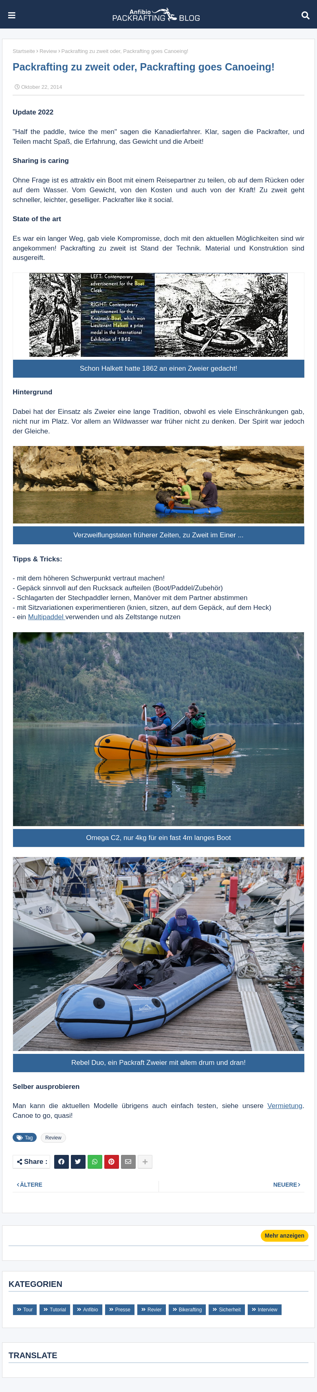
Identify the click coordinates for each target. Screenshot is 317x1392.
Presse (122, 1310)
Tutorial (58, 1310)
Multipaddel (47, 617)
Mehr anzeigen (284, 1235)
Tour (28, 1310)
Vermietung (284, 1106)
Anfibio (90, 1310)
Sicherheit (229, 1310)
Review (48, 51)
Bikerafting (190, 1310)
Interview (267, 1310)
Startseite (24, 51)
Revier (154, 1310)
